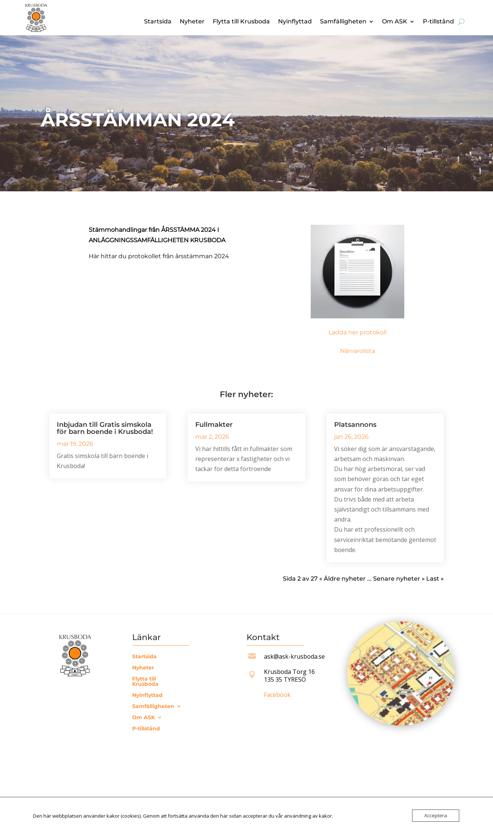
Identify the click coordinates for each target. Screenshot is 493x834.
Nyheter (192, 22)
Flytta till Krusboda (241, 22)
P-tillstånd (438, 22)
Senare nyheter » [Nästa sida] (399, 578)
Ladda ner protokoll (357, 332)
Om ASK (394, 22)
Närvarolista (357, 350)
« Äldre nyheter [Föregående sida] (342, 578)
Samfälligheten (343, 22)
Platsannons (355, 425)
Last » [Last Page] (435, 578)
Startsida (158, 22)
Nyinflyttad (295, 22)
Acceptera (435, 815)
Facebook (277, 695)
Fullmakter (214, 425)
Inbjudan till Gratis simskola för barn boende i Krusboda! (105, 428)
